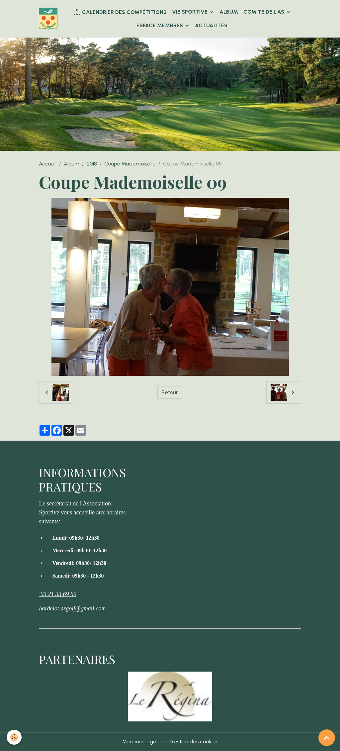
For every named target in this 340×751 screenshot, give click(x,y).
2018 (92, 164)
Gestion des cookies (193, 741)
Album (228, 12)
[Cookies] (14, 737)
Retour (170, 392)
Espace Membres (160, 25)
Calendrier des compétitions (120, 12)
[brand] (48, 19)
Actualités (211, 25)
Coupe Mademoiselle (130, 164)
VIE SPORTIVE (190, 12)
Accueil (47, 164)
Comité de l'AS (264, 12)
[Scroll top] (326, 737)
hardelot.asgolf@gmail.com (72, 608)
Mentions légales (142, 741)
